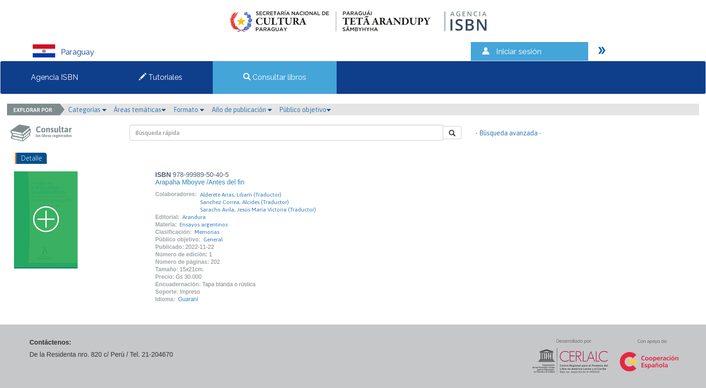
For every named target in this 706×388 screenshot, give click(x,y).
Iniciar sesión (518, 51)
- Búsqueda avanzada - (508, 133)
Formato (188, 109)
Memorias (207, 232)
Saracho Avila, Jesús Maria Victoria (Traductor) (258, 209)
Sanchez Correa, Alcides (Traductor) (244, 202)
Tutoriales (160, 77)
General (213, 239)
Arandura (194, 217)
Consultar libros (274, 77)
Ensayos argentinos (204, 224)
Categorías (87, 109)
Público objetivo (305, 109)
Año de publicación (242, 109)
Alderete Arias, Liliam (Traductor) (240, 194)
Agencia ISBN (54, 77)
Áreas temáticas (140, 109)
